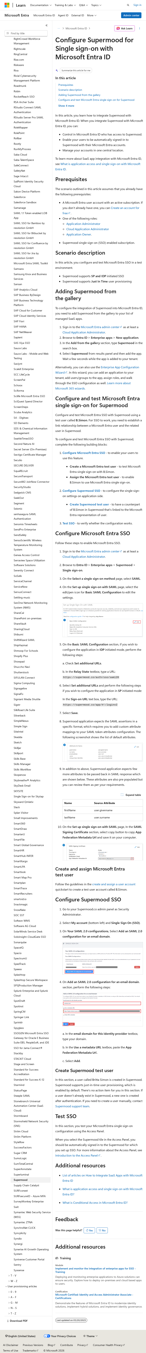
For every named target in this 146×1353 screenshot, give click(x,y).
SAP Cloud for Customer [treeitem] (28, 310)
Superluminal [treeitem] (21, 1174)
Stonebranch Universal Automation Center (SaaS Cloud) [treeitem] (28, 1105)
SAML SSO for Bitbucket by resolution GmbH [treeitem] (30, 235)
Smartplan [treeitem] (20, 883)
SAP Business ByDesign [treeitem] (27, 295)
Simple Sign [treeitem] (20, 726)
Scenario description (70, 90)
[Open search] (128, 5)
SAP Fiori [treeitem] (19, 321)
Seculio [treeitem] (18, 460)
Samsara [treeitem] (19, 269)
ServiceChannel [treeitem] (23, 581)
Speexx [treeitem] (18, 969)
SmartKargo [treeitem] (21, 861)
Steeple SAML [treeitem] (22, 1095)
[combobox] (26, 33)
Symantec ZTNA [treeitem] (23, 1222)
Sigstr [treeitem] (17, 704)
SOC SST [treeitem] (19, 915)
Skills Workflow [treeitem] (22, 769)
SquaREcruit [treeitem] (21, 471)
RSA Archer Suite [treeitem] (24, 102)
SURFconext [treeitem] (21, 1190)
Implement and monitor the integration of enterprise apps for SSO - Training (95, 1270)
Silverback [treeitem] (19, 715)
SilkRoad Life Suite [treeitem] (24, 710)
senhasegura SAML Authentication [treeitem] (25, 516)
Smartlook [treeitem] (20, 872)
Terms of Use (10, 1350)
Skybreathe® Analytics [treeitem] (27, 780)
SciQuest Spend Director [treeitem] (28, 401)
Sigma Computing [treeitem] (24, 683)
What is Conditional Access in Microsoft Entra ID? (95, 1202)
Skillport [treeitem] (18, 753)
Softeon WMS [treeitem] (22, 920)
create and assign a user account (113, 884)
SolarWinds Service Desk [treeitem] (28, 931)
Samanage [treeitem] (20, 208)
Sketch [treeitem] (18, 742)
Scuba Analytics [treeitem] (23, 412)
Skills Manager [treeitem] (22, 764)
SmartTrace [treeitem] (20, 888)
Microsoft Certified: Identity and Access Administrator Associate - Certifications (94, 1296)
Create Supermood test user (89, 504)
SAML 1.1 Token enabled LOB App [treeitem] (30, 215)
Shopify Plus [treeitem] (21, 656)
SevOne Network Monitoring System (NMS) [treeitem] (30, 605)
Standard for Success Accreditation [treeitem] (26, 1072)
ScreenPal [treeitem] (19, 380)
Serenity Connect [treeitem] (24, 570)
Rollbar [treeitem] (18, 138)
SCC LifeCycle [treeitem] (22, 374)
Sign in (137, 5)
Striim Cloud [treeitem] (21, 1131)
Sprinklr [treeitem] (18, 1022)
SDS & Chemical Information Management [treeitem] (30, 431)
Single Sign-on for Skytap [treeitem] (29, 796)
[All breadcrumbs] (58, 28)
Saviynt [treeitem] (18, 363)
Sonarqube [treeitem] (20, 942)
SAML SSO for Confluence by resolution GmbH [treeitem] (31, 245)
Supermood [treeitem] (20, 1180)
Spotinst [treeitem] (18, 1006)
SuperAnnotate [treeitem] (22, 1169)
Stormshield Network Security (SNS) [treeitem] (31, 1123)
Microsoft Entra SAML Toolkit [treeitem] (31, 263)
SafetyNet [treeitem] (19, 170)
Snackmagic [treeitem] (21, 904)
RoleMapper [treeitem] (21, 127)
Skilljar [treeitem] (17, 748)
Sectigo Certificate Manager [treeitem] (30, 454)
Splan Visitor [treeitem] (21, 812)
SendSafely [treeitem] (20, 535)
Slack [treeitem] (17, 807)
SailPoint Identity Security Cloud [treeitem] (29, 184)
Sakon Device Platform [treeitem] (27, 191)
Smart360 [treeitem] (19, 823)
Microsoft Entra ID (76, 28)
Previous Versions (33, 1345)
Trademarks (29, 1350)
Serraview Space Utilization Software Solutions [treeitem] (29, 562)
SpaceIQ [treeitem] (19, 947)
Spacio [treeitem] (17, 953)
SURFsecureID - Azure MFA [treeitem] (30, 1196)
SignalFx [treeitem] (18, 694)
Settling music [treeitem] (22, 597)
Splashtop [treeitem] (19, 974)
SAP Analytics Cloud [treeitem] (25, 289)
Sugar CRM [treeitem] (20, 1153)
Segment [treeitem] (19, 503)
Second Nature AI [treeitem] (24, 444)
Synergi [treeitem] (18, 1244)
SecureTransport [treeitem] (23, 476)
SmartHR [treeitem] (19, 850)
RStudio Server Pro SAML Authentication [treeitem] (29, 120)
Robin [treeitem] (17, 91)
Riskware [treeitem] (19, 65)
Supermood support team (72, 1106)
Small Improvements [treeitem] (26, 818)
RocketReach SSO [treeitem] (24, 96)
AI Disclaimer (10, 1345)
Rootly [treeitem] (17, 143)
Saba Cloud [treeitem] (20, 154)
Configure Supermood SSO (81, 491)
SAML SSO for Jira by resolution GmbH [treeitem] (26, 255)
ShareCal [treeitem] (19, 613)
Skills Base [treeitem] (19, 758)
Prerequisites (65, 85)
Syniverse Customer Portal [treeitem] (29, 1259)
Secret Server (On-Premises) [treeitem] (30, 449)
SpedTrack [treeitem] (20, 964)
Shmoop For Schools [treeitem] (26, 650)
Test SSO (69, 523)
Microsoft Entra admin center (100, 327)
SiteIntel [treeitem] (18, 731)
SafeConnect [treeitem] (21, 165)
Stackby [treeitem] (18, 1053)
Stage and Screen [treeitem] (24, 1064)
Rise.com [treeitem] (19, 59)
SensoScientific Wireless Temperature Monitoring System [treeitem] (28, 544)
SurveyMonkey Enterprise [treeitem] (29, 1201)
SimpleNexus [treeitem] (21, 721)
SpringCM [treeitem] (19, 1011)
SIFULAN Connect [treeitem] (24, 677)
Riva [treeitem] (16, 70)
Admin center (131, 15)
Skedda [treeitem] (18, 737)
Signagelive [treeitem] (20, 688)
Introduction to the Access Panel (76, 1155)
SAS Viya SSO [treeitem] (22, 343)
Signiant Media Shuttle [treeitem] (27, 699)
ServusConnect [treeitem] (22, 592)
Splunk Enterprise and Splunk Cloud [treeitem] (31, 993)
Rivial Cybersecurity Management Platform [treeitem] (27, 78)
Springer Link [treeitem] (21, 1017)
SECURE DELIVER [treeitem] (24, 465)
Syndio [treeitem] (18, 1238)
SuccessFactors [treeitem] (23, 1147)
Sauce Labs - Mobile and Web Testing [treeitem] (31, 356)
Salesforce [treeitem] (19, 197)
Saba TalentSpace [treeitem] (24, 160)
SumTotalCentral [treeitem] (23, 1163)
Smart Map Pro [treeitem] (23, 877)
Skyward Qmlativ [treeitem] (23, 802)
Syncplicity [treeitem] (20, 1233)
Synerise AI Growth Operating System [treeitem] (31, 1251)
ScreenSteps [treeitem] (21, 407)
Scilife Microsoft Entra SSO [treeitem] (29, 396)
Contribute (66, 1345)
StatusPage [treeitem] (20, 1090)
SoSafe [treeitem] (18, 576)
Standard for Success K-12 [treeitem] (29, 1079)
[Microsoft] (7, 5)
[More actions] (139, 28)
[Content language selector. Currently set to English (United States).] (20, 1336)
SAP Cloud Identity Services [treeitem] (30, 316)
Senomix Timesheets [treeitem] (25, 524)
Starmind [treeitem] (19, 1085)
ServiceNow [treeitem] (20, 586)
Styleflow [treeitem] (19, 1142)
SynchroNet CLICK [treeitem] (24, 1227)
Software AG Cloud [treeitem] (25, 926)
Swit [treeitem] (16, 1207)
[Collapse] (47, 25)
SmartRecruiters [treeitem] (23, 893)
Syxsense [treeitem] (19, 1270)
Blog (50, 1345)
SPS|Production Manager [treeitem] (28, 985)
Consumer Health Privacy (107, 1345)
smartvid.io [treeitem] (20, 899)
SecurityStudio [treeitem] (22, 487)
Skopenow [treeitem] (20, 775)
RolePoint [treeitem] (19, 133)
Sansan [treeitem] (18, 284)
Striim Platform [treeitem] (22, 1136)
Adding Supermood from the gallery (79, 95)
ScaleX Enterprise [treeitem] (24, 369)
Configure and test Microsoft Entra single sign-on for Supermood (96, 100)
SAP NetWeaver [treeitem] (23, 332)
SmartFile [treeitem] (19, 839)
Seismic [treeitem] (18, 508)
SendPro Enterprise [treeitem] (25, 529)
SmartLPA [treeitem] (19, 866)
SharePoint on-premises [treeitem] (27, 618)
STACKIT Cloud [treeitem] (22, 1059)
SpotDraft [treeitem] (19, 1001)
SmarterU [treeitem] (19, 834)
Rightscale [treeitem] (19, 49)
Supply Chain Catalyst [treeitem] (26, 1185)
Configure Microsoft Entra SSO (84, 453)
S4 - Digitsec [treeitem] (21, 417)
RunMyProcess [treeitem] (22, 149)
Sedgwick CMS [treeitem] (22, 492)
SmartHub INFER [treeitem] (23, 856)
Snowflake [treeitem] (19, 910)
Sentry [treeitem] (17, 1264)
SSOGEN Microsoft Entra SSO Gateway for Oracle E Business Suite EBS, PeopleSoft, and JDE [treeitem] (31, 1037)
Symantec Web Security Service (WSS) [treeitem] (32, 1214)
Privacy (81, 1345)
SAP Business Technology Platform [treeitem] (28, 303)
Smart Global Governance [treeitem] (29, 845)
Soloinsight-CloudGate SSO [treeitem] (30, 936)
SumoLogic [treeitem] (20, 1158)
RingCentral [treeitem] (20, 54)
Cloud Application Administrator (87, 229)
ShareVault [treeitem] (20, 623)
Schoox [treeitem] (18, 385)
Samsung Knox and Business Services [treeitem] (30, 276)
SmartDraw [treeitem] (20, 829)
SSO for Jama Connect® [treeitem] (28, 1048)
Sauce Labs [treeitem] (20, 348)
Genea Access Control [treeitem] (26, 555)
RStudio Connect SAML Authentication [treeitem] (27, 110)
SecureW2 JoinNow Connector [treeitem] (31, 481)
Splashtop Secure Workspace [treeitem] (31, 980)
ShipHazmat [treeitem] (21, 645)
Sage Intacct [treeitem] (21, 176)
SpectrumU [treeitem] (20, 958)
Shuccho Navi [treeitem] (22, 667)
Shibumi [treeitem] (18, 634)
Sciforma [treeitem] (19, 390)
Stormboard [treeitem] (21, 1116)
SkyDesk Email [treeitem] (22, 785)
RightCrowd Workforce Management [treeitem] (27, 41)
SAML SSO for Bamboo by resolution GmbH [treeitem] (29, 225)
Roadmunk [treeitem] (20, 86)
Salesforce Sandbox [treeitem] (25, 202)
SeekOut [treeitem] (19, 498)
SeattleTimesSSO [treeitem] (23, 438)
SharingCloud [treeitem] (21, 629)
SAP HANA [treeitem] (20, 326)
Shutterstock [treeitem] (21, 672)
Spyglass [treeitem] (19, 1028)
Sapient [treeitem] (18, 337)
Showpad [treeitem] (19, 661)
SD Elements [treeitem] (21, 423)
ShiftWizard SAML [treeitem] (24, 640)
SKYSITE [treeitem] (18, 791)
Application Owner (78, 234)
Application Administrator (83, 224)
